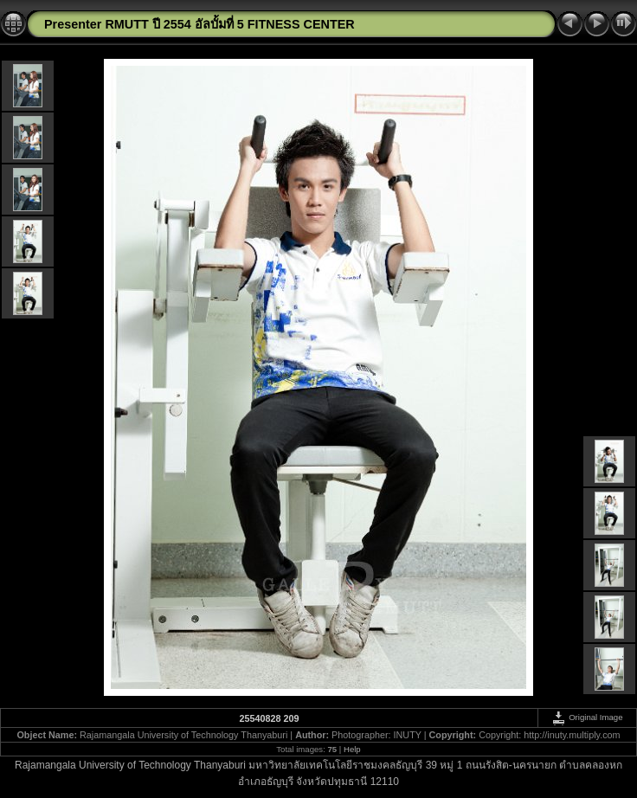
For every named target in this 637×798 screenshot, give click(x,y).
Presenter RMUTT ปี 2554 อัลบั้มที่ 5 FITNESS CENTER (199, 24)
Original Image (586, 717)
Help (352, 749)
